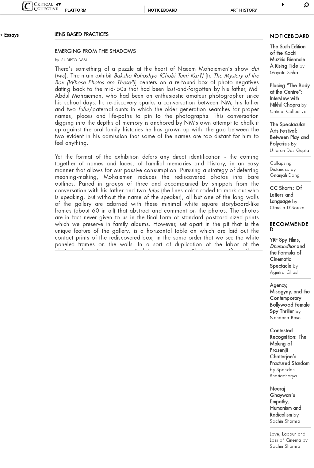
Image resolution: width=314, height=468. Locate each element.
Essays (11, 35)
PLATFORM (76, 10)
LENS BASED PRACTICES (82, 34)
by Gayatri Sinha (288, 59)
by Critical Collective (290, 98)
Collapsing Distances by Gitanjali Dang (285, 169)
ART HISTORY (244, 10)
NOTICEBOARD (162, 10)
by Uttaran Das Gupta (289, 137)
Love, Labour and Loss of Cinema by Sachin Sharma (289, 440)
